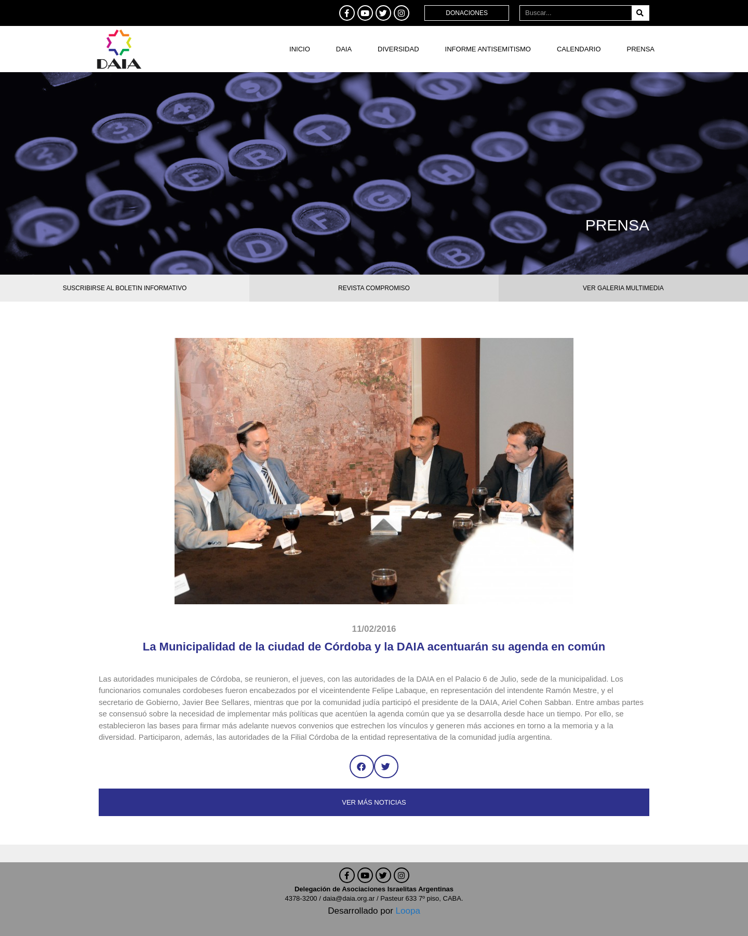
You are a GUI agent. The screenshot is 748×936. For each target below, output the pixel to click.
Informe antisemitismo (488, 49)
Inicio (299, 49)
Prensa (640, 49)
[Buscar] (640, 13)
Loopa (408, 911)
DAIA (344, 49)
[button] (362, 766)
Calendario (579, 49)
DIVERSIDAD (398, 49)
